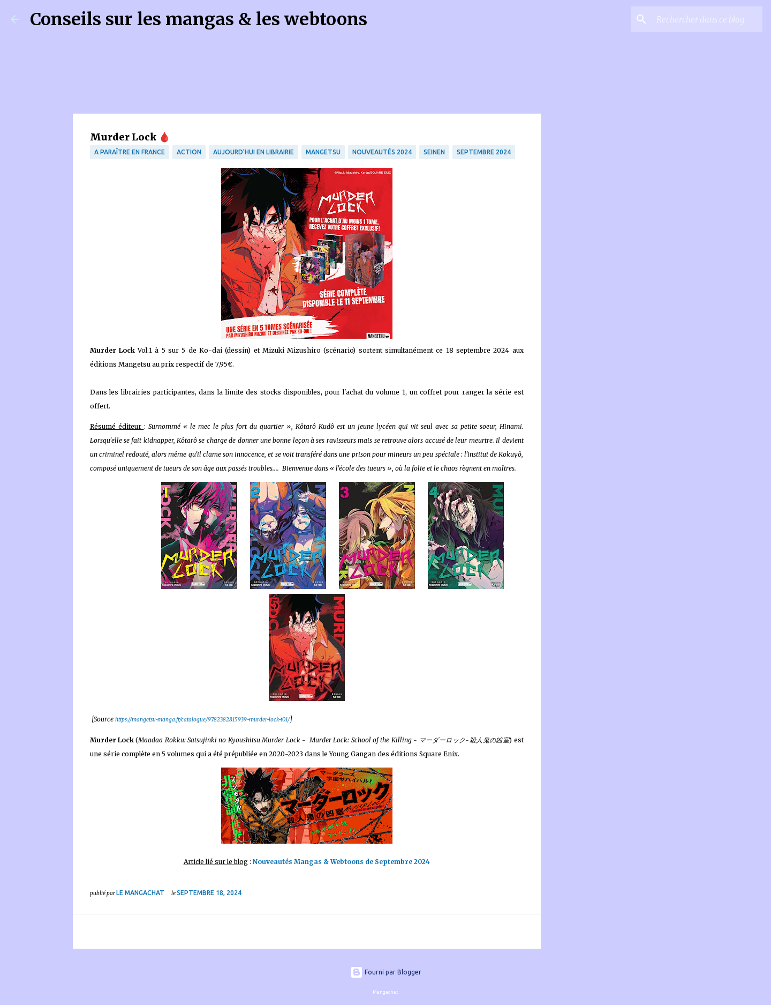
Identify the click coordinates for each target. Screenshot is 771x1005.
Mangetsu (323, 151)
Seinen (434, 151)
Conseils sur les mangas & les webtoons (198, 19)
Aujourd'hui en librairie (253, 151)
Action (189, 151)
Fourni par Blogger (385, 972)
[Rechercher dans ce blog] (706, 19)
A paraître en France (129, 151)
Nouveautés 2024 (382, 151)
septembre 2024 (484, 151)
